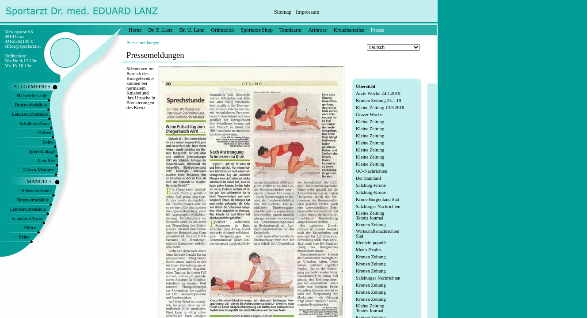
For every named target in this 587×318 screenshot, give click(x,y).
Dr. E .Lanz (160, 30)
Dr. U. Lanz (192, 30)
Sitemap (282, 12)
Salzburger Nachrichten (378, 206)
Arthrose (317, 30)
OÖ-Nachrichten (371, 171)
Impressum (307, 12)
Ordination (222, 30)
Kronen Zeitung (371, 224)
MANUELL (40, 181)
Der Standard (368, 178)
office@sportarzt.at (22, 46)
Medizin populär (371, 242)
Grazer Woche (369, 114)
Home (135, 30)
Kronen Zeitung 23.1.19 (378, 100)
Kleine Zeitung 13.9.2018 (380, 107)
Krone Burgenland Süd (377, 199)
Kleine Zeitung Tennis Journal (370, 215)
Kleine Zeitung (370, 121)
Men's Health (368, 249)
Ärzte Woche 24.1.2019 (378, 93)
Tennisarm (290, 30)
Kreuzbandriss (348, 30)
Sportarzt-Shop (256, 30)
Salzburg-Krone (371, 185)
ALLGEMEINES (31, 86)
